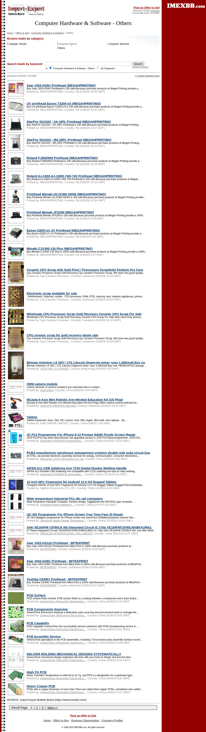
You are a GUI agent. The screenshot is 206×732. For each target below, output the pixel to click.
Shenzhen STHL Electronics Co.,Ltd (62, 458)
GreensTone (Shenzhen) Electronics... (63, 601)
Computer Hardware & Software (47, 33)
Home (10, 33)
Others (61, 48)
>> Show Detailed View (147, 76)
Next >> (52, 707)
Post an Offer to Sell (147, 7)
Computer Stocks (16, 44)
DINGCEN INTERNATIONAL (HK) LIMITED (66, 533)
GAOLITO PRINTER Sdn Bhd (58, 405)
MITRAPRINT (48, 549)
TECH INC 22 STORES (54, 368)
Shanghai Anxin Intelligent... (57, 504)
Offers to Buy (61, 720)
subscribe (155, 11)
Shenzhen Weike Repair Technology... (63, 520)
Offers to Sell (22, 33)
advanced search (140, 67)
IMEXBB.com (80, 727)
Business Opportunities (85, 720)
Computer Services (118, 44)
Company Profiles (112, 720)
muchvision (47, 390)
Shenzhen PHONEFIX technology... (61, 440)
